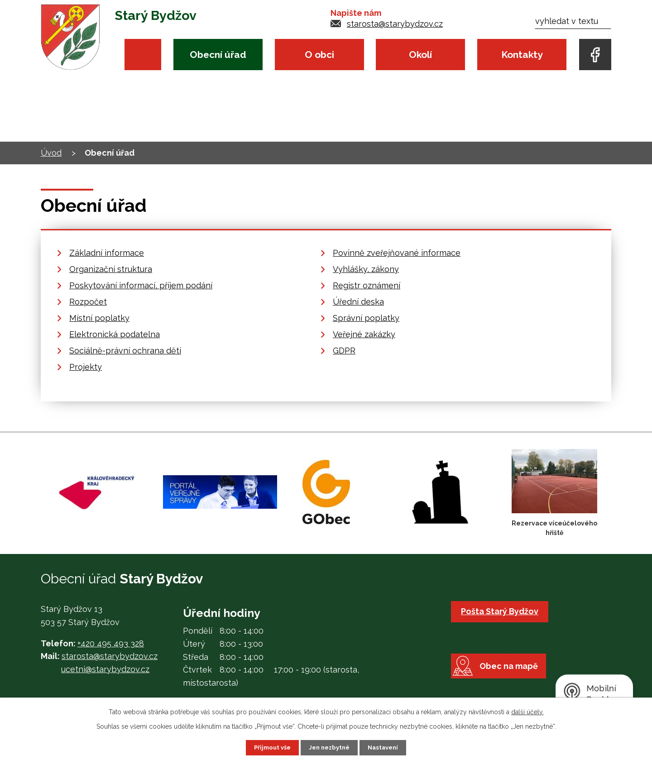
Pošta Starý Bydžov (502, 611)
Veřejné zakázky (364, 334)
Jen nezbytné (329, 747)
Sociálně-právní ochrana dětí (125, 350)
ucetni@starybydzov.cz (105, 669)
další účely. (527, 711)
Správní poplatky (366, 318)
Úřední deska (358, 301)
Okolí (420, 54)
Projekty (85, 367)
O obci (319, 54)
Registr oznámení (366, 285)
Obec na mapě (514, 682)
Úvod (143, 54)
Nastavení (386, 747)
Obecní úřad (218, 54)
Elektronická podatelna (114, 334)
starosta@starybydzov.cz (395, 24)
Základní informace (106, 253)
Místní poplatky (99, 318)
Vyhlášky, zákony (366, 269)
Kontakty (521, 54)
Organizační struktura (110, 269)
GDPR (344, 350)
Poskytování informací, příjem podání (140, 285)
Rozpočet (88, 301)
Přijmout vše (269, 747)
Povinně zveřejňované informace (396, 253)
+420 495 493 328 (110, 643)
